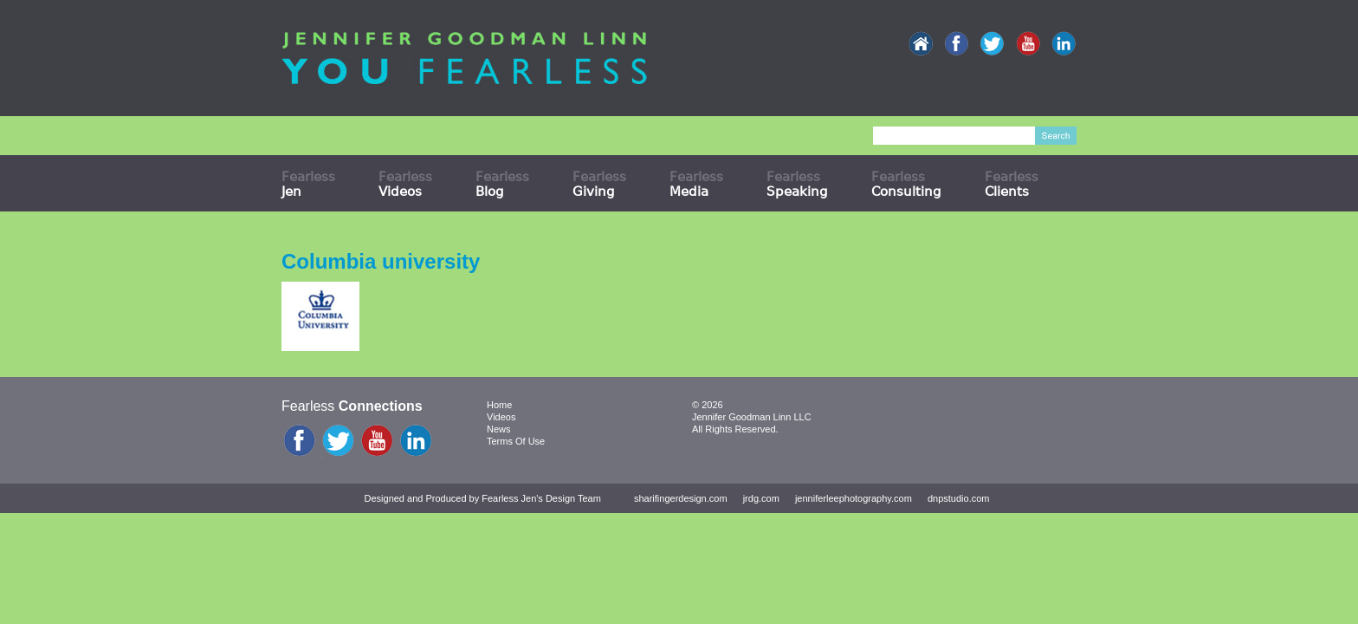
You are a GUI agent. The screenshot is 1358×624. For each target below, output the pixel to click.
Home (499, 405)
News (499, 429)
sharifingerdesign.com (681, 498)
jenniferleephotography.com (853, 498)
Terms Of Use (516, 441)
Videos (501, 417)
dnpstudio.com (959, 498)
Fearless (308, 183)
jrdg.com (761, 498)
